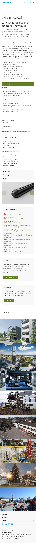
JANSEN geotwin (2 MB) (13, 214)
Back (3, 12)
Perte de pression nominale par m (13, 175)
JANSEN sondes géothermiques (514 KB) (18, 231)
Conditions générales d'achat (10, 538)
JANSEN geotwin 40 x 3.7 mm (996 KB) (18, 243)
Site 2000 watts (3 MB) (13, 223)
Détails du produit (8, 84)
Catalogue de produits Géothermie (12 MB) (19, 235)
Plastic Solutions (10, 7)
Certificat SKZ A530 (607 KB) (15, 251)
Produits (17, 7)
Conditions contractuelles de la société (13, 536)
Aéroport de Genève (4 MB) (14, 219)
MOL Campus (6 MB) (12, 227)
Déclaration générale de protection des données (16, 534)
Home (3, 7)
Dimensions (6, 171)
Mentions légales (7, 532)
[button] (32, 193)
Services (8, 300)
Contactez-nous (9, 277)
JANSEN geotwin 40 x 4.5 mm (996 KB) (18, 247)
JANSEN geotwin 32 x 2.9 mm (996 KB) (18, 239)
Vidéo (4, 178)
